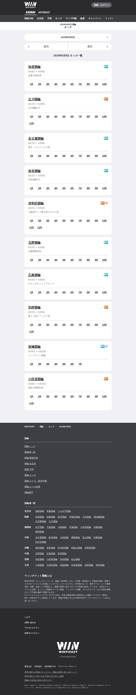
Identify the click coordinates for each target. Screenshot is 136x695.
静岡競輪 (39, 531)
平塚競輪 (73, 527)
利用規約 (38, 666)
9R (96, 84)
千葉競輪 (51, 527)
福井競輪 (39, 547)
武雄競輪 (64, 565)
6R (72, 84)
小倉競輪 (39, 565)
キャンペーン (94, 18)
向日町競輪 (63, 547)
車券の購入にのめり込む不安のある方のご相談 (44, 676)
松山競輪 (75, 559)
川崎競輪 (62, 527)
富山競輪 (86, 537)
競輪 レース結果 (32, 486)
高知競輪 (64, 559)
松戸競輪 (39, 527)
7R (80, 84)
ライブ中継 (71, 18)
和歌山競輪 (76, 547)
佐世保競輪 (76, 565)
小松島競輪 (52, 559)
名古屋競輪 (36, 138)
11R (31, 123)
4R (55, 84)
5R (63, 84)
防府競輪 (62, 553)
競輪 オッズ (30, 475)
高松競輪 (39, 559)
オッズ (58, 18)
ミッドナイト (111, 18)
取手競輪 (62, 517)
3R (47, 84)
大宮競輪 (86, 517)
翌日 (98, 46)
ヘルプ (27, 617)
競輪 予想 (29, 469)
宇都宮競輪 (74, 517)
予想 (49, 18)
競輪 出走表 (30, 463)
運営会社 (28, 666)
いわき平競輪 (64, 511)
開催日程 (28, 18)
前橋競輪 (34, 346)
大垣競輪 (64, 537)
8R (88, 84)
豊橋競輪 (75, 537)
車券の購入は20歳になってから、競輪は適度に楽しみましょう (50, 672)
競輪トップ (29, 446)
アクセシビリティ (31, 628)
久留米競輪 (52, 565)
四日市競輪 (40, 542)
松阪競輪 (98, 537)
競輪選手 (28, 492)
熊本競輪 (100, 565)
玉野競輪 (34, 242)
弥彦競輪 (34, 67)
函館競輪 (39, 511)
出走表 (40, 18)
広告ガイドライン (31, 633)
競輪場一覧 (29, 452)
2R (39, 84)
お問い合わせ (30, 622)
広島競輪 (34, 275)
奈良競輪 (34, 171)
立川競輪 (34, 99)
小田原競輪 (36, 379)
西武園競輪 (99, 517)
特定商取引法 (50, 666)
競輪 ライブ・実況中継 (35, 481)
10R (104, 84)
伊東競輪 (98, 527)
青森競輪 (51, 511)
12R (39, 227)
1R (31, 84)
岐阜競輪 (53, 537)
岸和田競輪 (36, 203)
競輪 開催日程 (31, 458)
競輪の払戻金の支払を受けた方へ (38, 680)
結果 (82, 18)
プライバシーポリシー (67, 666)
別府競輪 (34, 307)
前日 (38, 46)
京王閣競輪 (40, 521)
